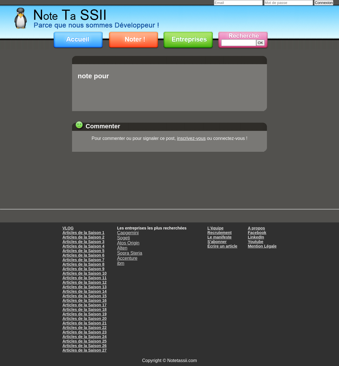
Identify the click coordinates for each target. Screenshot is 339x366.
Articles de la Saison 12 (84, 282)
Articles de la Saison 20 (84, 318)
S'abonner (217, 241)
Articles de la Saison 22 (84, 327)
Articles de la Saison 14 (84, 291)
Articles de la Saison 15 (84, 296)
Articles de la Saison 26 (84, 345)
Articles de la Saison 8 (83, 264)
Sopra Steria (129, 253)
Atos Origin (128, 243)
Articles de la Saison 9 (83, 269)
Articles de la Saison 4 (83, 246)
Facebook (257, 232)
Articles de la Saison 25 (84, 341)
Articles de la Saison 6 (83, 255)
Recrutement (219, 232)
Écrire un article (222, 246)
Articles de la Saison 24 (84, 336)
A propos (256, 228)
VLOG (68, 228)
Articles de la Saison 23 (84, 332)
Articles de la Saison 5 (83, 250)
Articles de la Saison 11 (84, 278)
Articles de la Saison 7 (83, 259)
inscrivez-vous (191, 138)
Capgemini (127, 232)
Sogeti (123, 237)
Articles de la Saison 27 (84, 350)
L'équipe (215, 228)
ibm (120, 263)
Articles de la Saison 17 (84, 305)
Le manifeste (219, 237)
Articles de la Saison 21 (84, 323)
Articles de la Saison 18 (84, 309)
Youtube (255, 241)
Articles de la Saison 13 (84, 287)
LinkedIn (256, 237)
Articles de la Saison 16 (84, 300)
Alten (122, 248)
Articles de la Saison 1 (83, 232)
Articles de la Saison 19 (84, 314)
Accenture (127, 258)
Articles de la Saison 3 (83, 241)
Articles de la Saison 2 (83, 237)
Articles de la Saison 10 (84, 273)
